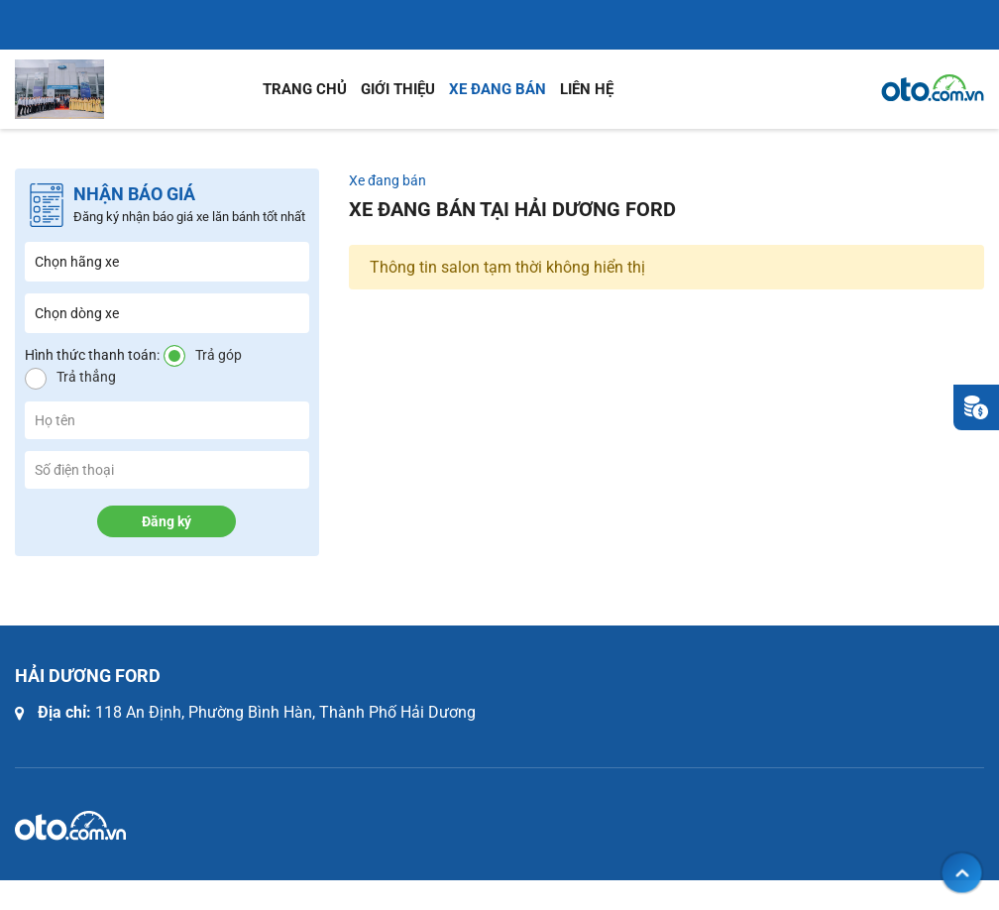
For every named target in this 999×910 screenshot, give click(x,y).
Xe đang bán (497, 89)
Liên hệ (586, 89)
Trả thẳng (86, 377)
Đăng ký (166, 521)
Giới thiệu (398, 89)
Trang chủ (305, 89)
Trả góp (218, 355)
